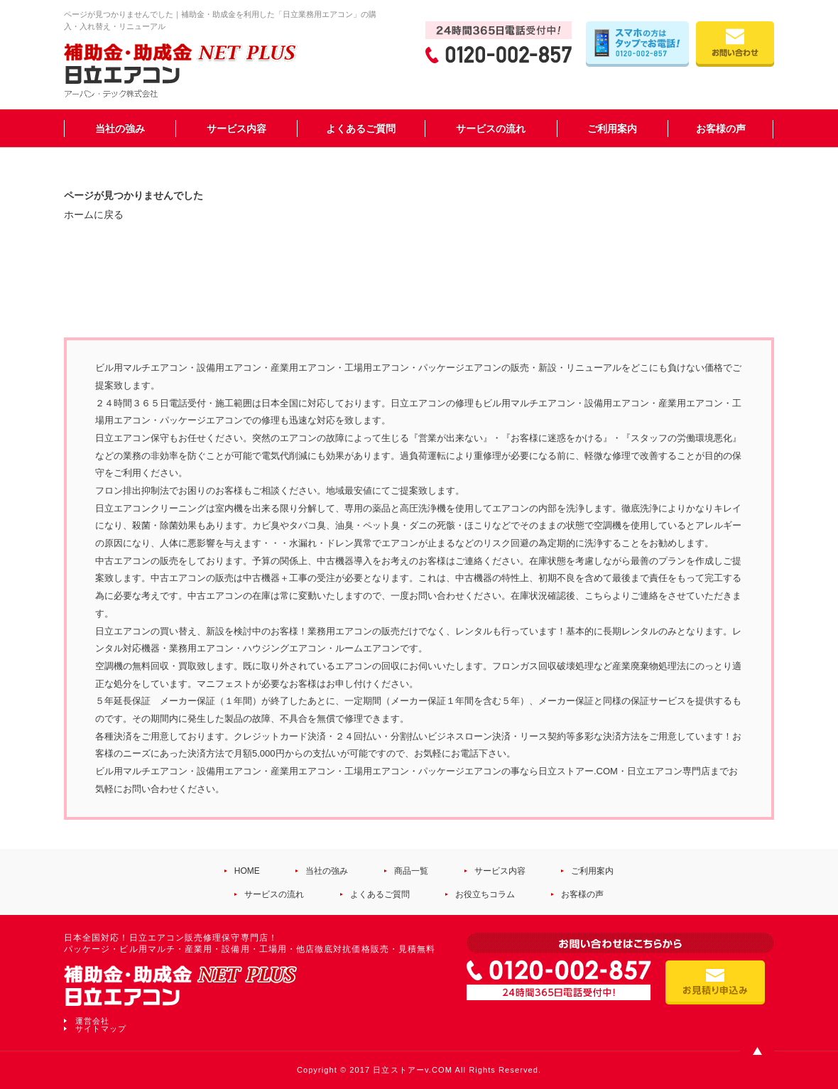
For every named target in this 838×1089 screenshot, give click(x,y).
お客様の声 (721, 128)
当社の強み (120, 128)
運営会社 (92, 1021)
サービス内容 (236, 128)
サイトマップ (100, 1028)
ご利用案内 (612, 128)
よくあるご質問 (361, 128)
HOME (247, 871)
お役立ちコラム (485, 894)
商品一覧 (411, 871)
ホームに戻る (94, 214)
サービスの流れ (491, 128)
